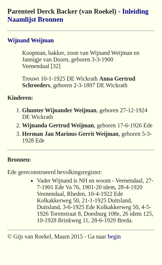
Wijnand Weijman (30, 40)
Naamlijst (21, 19)
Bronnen (50, 19)
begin (114, 236)
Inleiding (135, 11)
